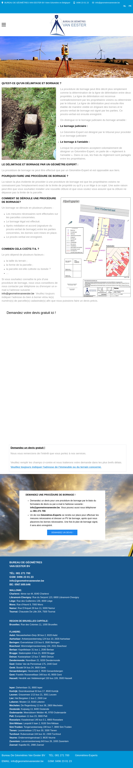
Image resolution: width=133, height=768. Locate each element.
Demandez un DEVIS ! (62, 532)
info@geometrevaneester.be (107, 3)
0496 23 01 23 (82, 3)
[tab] (49, 72)
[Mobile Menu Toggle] (4, 25)
